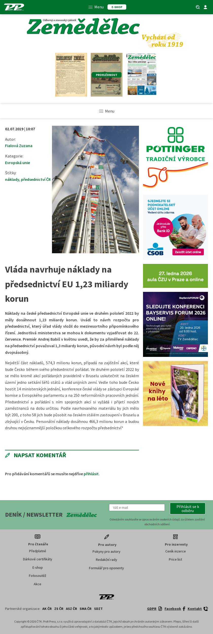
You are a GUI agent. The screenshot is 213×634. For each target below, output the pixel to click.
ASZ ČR (71, 608)
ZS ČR (58, 608)
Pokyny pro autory (106, 551)
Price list (175, 559)
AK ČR (47, 608)
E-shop (37, 567)
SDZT (98, 608)
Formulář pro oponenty (106, 568)
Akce (37, 584)
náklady (12, 179)
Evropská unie (17, 162)
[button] (187, 508)
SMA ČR (86, 608)
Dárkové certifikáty (37, 559)
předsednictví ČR (36, 179)
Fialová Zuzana (18, 145)
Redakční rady (106, 559)
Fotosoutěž (37, 575)
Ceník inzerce (175, 551)
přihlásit (91, 473)
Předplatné (37, 551)
